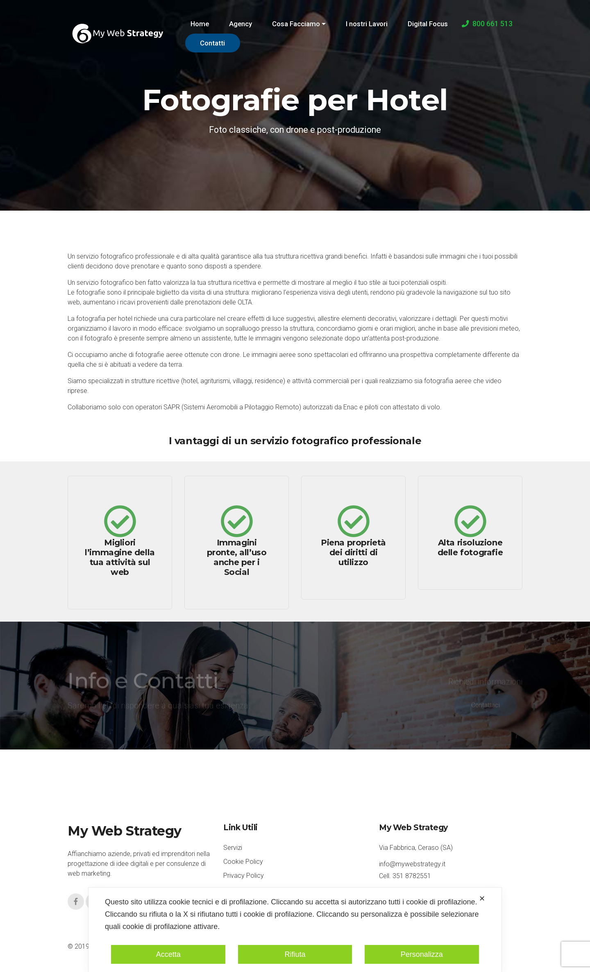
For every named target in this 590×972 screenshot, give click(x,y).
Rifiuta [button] (294, 954)
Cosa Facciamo (296, 24)
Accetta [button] (168, 954)
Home (200, 24)
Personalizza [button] (422, 954)
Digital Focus (428, 24)
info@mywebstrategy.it (412, 864)
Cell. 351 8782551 (405, 876)
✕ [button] (482, 899)
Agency (240, 24)
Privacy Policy (243, 875)
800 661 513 (487, 24)
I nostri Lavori (367, 24)
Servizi (232, 848)
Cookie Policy (243, 861)
